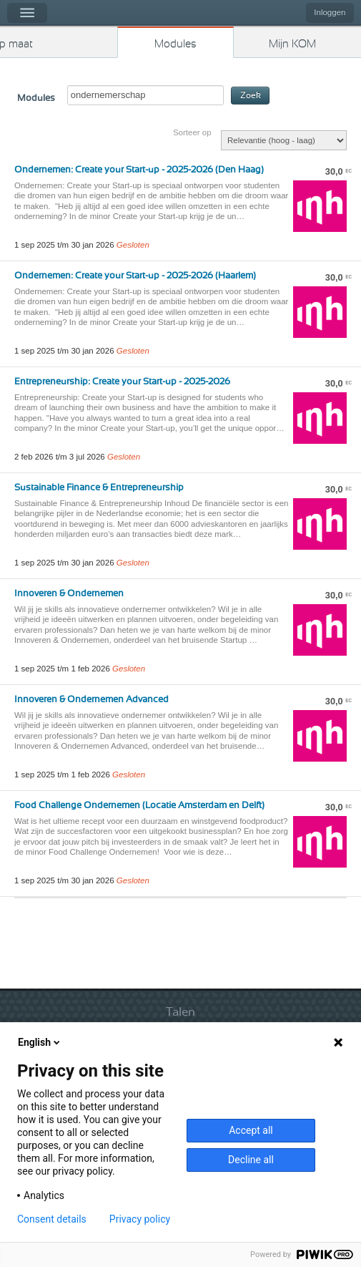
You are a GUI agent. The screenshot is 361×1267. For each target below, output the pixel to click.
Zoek (250, 95)
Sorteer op (192, 132)
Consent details (51, 1219)
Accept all (251, 1130)
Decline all (251, 1159)
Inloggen (329, 12)
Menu (27, 13)
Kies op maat (16, 44)
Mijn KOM (292, 44)
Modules (175, 44)
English (40, 1042)
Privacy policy (139, 1219)
